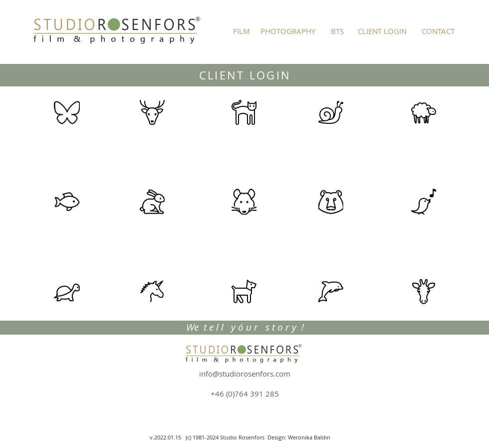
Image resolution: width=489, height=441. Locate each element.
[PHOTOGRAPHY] (288, 31)
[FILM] (241, 31)
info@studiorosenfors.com (244, 374)
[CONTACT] (438, 31)
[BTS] (337, 31)
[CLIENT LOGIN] (382, 31)
